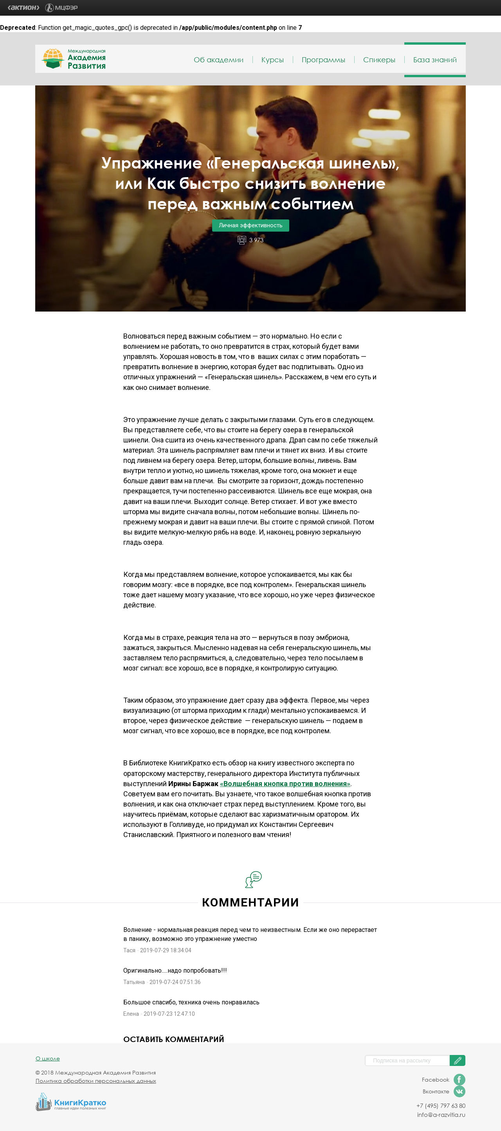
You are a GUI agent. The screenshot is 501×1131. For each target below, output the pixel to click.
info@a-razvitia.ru (441, 1114)
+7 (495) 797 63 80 (440, 1105)
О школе (48, 1058)
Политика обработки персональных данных (96, 1080)
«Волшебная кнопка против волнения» (285, 783)
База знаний (435, 59)
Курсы (272, 59)
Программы (323, 59)
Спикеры (379, 59)
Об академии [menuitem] (218, 59)
